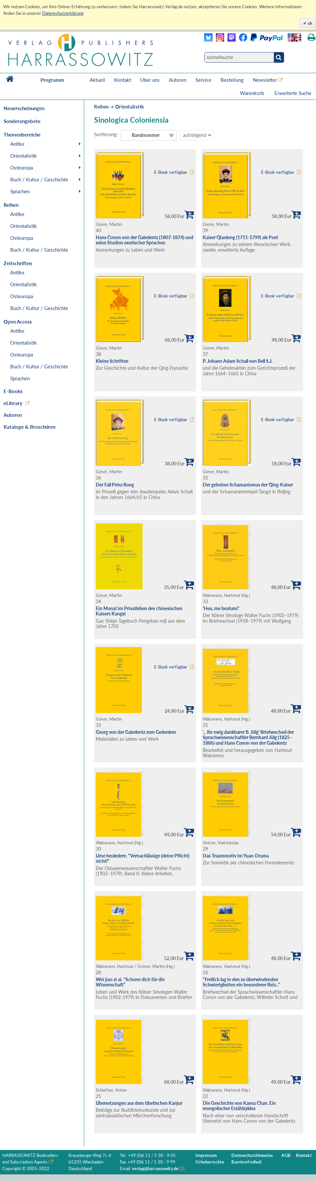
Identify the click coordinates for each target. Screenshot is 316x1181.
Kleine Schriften (112, 361)
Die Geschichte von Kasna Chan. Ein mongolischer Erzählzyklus (239, 1105)
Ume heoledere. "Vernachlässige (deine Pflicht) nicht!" (143, 858)
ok (309, 23)
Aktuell (97, 80)
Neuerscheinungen (24, 108)
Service (203, 80)
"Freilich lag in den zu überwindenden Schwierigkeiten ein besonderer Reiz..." (241, 982)
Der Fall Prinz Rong (115, 484)
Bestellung (232, 80)
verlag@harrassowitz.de (155, 1168)
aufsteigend (197, 135)
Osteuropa (21, 168)
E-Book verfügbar (170, 172)
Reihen (101, 106)
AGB (285, 1155)
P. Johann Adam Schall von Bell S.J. (238, 361)
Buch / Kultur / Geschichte (39, 179)
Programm (52, 80)
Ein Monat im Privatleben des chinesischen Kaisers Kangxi (139, 611)
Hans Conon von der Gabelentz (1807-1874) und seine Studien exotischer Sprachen (144, 240)
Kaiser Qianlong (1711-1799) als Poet (240, 237)
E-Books (13, 391)
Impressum (206, 1155)
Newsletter (265, 80)
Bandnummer (146, 135)
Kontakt (122, 80)
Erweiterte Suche (293, 93)
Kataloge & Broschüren (29, 427)
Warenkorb (252, 93)
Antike (17, 144)
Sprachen (20, 191)
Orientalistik (23, 156)
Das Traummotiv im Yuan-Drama (236, 855)
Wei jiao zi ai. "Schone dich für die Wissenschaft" (130, 982)
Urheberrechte (210, 1162)
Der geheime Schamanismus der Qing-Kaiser (248, 484)
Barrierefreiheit (246, 1162)
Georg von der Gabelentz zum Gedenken (136, 732)
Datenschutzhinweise (252, 1155)
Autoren (177, 80)
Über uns (150, 80)
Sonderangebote (22, 121)
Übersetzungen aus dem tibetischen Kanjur (139, 1103)
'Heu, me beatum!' (221, 608)
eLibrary (13, 403)
